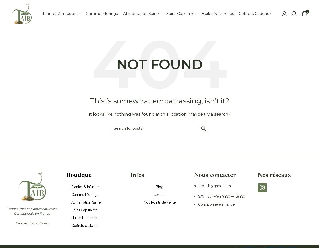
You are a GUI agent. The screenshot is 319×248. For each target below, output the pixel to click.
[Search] (294, 14)
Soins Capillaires (84, 210)
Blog (159, 187)
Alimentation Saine (86, 202)
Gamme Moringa (84, 195)
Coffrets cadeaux (84, 226)
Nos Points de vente (160, 202)
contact (159, 195)
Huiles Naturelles (84, 218)
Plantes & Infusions (86, 187)
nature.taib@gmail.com (212, 186)
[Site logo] (21, 13)
